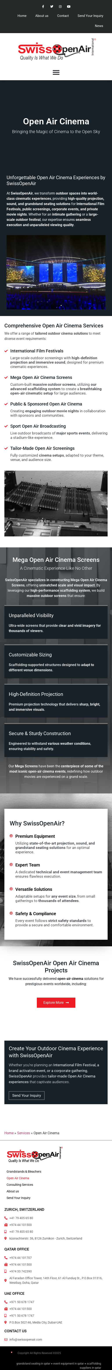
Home (22, 16)
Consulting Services (20, 1184)
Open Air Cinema (18, 1178)
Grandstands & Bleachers (24, 1171)
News (99, 26)
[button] (56, 72)
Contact (63, 16)
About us (41, 16)
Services (23, 1133)
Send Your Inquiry (90, 16)
